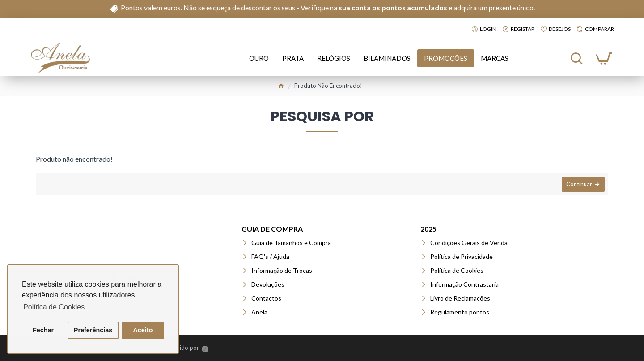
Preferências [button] (93, 330)
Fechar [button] (43, 330)
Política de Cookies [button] (54, 307)
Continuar (578, 185)
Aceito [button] (143, 330)
